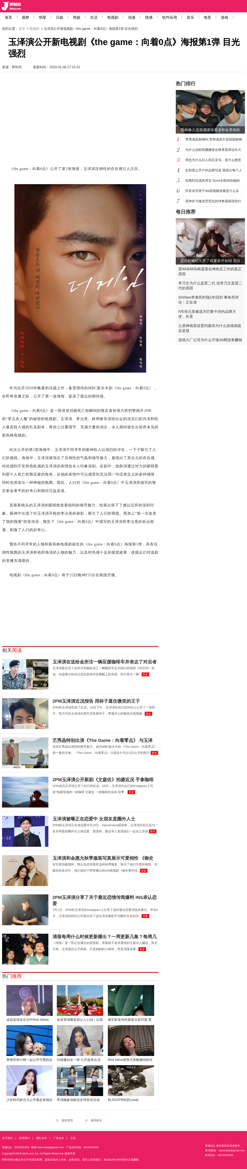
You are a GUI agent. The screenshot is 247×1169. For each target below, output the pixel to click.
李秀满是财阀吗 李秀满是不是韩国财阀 (213, 139)
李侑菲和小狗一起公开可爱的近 (29, 1060)
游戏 (224, 17)
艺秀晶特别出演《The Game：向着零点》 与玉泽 (102, 740)
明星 (42, 17)
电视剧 (112, 17)
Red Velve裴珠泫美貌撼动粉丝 (130, 1060)
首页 (8, 17)
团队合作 (41, 1138)
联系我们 (24, 1138)
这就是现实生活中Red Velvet (27, 1019)
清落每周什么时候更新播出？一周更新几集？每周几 (104, 936)
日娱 (59, 17)
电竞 (207, 17)
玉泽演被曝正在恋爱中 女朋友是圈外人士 (93, 818)
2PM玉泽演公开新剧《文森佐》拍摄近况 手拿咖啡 (103, 779)
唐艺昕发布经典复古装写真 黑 (129, 1019)
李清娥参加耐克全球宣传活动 (78, 1100)
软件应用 (169, 17)
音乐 (190, 17)
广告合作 (58, 1138)
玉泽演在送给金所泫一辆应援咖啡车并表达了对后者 (104, 661)
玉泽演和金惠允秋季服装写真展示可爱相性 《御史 (102, 858)
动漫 (131, 17)
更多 (145, 674)
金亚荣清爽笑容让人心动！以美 (80, 1019)
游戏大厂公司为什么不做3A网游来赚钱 (210, 340)
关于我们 (7, 1138)
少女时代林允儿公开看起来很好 (29, 1100)
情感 (149, 17)
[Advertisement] (40, 120)
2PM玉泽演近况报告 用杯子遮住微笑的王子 (96, 701)
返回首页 (67, 1120)
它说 (73, 1138)
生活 (94, 17)
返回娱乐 (96, 1120)
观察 (25, 17)
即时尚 (17, 67)
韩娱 (76, 17)
